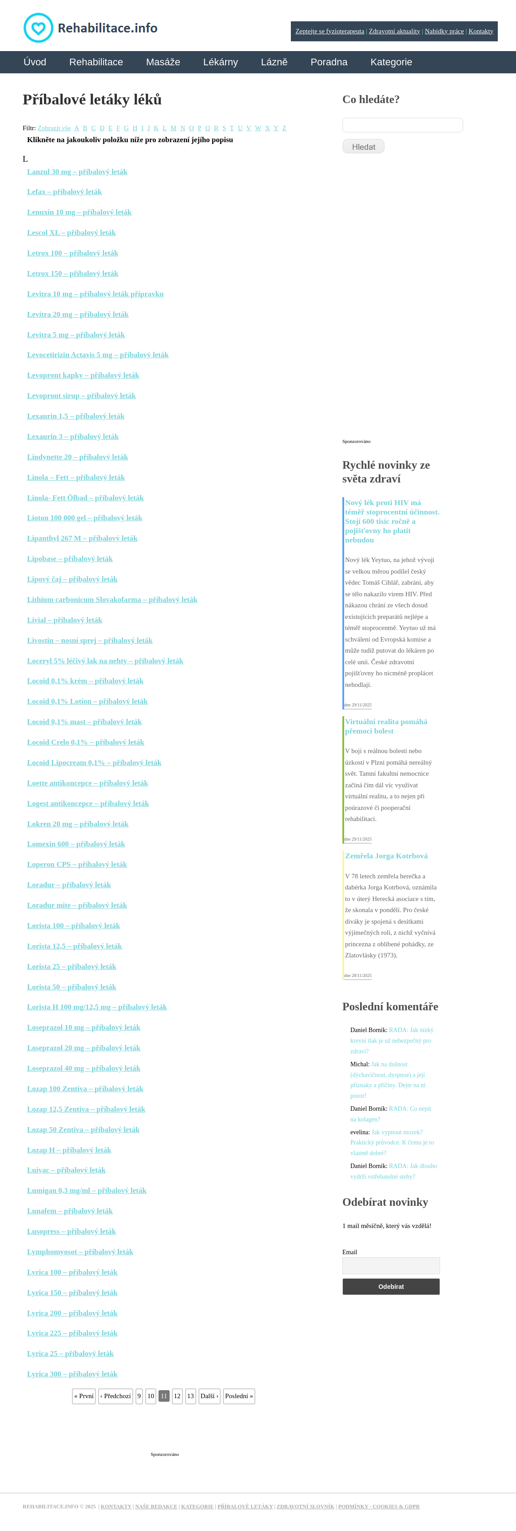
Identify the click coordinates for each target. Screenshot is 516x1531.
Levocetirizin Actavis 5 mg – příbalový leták (98, 355)
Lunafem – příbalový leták (70, 1211)
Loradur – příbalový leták (69, 885)
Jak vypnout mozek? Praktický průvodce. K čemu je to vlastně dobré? (392, 1143)
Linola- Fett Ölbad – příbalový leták (85, 498)
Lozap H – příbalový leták (69, 1150)
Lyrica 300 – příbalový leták (72, 1374)
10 (150, 1395)
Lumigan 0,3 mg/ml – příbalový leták (87, 1190)
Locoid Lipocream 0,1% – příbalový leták (94, 762)
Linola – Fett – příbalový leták (76, 477)
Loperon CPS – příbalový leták (77, 864)
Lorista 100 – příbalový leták (73, 925)
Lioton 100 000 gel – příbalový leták (85, 518)
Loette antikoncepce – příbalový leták (87, 783)
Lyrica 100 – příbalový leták (72, 1272)
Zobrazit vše (54, 128)
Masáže (163, 62)
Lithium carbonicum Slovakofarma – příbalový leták (112, 599)
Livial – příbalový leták (64, 620)
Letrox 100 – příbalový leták (72, 253)
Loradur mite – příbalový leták (77, 905)
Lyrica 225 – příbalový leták (72, 1333)
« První (84, 1395)
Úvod (35, 62)
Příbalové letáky (245, 1506)
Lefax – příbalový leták (64, 191)
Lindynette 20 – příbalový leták (77, 457)
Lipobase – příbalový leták (70, 558)
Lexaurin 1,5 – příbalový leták (75, 416)
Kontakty (480, 31)
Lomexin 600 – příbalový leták (76, 844)
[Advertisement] (184, 1427)
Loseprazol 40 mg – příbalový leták (83, 1068)
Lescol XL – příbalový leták (71, 232)
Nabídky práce (444, 31)
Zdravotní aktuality (394, 31)
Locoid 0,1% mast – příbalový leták (84, 722)
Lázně (274, 62)
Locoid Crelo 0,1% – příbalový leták (85, 742)
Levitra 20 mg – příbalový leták (78, 314)
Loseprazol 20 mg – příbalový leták (83, 1048)
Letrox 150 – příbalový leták (72, 273)
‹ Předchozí (115, 1395)
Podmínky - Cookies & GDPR (379, 1506)
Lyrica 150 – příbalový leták (72, 1292)
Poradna (328, 62)
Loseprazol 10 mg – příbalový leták (83, 1027)
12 (177, 1395)
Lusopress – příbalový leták (71, 1231)
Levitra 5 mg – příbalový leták (76, 335)
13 (190, 1395)
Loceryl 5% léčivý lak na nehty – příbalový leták (105, 661)
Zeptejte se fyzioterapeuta (329, 31)
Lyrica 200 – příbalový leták (72, 1313)
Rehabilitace (96, 62)
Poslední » (239, 1395)
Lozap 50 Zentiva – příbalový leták (83, 1129)
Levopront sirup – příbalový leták (81, 395)
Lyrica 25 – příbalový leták (70, 1353)
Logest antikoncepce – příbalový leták (88, 803)
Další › (209, 1395)
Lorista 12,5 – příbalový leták (74, 946)
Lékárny (220, 62)
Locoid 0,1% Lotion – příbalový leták (87, 701)
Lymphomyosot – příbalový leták (80, 1252)
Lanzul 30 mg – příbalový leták (77, 171)
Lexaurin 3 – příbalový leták (73, 436)
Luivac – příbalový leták (66, 1170)
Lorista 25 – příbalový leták (71, 966)
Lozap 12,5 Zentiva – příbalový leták (86, 1109)
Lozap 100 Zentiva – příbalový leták (85, 1088)
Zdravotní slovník (305, 1506)
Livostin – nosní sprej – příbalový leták (90, 640)
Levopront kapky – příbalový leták (83, 375)
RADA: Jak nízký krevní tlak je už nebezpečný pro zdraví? (391, 1041)
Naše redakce (156, 1506)
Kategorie (391, 62)
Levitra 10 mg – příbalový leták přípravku (95, 294)
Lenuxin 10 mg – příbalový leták (79, 212)
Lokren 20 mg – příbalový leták (78, 824)
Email (349, 1252)
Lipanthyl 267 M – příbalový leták (82, 538)
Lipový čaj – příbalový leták (72, 579)
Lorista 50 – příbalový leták (71, 987)
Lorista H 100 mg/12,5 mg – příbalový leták (97, 1007)
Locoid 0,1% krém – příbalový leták (85, 681)
